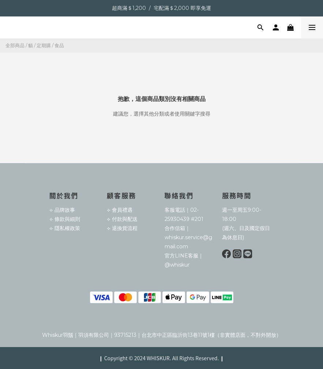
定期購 (44, 45)
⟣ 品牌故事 (62, 210)
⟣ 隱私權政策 (64, 228)
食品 (59, 45)
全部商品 (15, 45)
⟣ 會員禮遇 (119, 210)
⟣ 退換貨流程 (122, 228)
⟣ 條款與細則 (64, 219)
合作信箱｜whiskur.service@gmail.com (188, 237)
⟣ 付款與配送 (122, 219)
